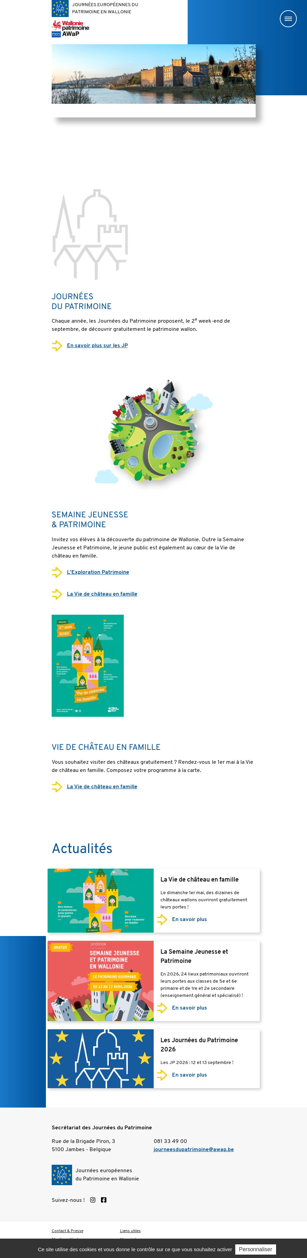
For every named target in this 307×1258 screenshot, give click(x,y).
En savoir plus (189, 919)
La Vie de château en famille (102, 594)
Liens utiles (130, 1231)
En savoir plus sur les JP (97, 346)
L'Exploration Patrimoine (98, 572)
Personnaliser (255, 1250)
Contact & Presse (67, 1231)
